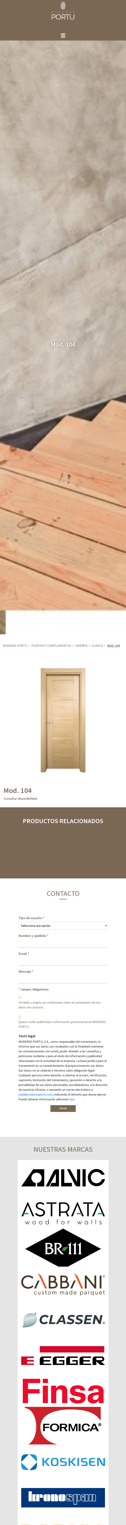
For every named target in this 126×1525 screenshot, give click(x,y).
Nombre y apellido (32, 936)
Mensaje (25, 971)
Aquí (71, 1099)
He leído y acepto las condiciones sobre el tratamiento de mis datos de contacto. (60, 1004)
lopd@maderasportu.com (36, 1094)
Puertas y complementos (51, 646)
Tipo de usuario (30, 918)
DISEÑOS (81, 646)
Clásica (97, 646)
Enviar (63, 1108)
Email (23, 954)
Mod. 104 (113, 646)
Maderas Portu (15, 646)
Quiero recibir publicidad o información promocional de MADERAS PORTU (62, 1024)
